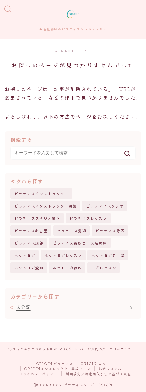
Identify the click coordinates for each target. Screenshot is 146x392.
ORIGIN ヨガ (93, 363)
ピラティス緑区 (109, 230)
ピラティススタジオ (105, 206)
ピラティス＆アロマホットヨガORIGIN (38, 348)
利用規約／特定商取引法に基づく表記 (98, 373)
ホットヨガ (24, 255)
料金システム (110, 368)
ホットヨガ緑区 (67, 267)
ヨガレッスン (103, 267)
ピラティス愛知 (71, 230)
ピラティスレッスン (88, 218)
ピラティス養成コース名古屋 (80, 243)
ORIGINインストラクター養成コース (57, 368)
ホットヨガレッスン (63, 255)
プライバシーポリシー (38, 373)
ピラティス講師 (28, 243)
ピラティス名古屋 (31, 230)
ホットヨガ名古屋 (108, 255)
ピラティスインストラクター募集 (45, 206)
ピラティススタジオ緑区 (37, 218)
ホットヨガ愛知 (28, 267)
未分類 (74, 307)
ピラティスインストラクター (41, 193)
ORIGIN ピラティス (54, 363)
